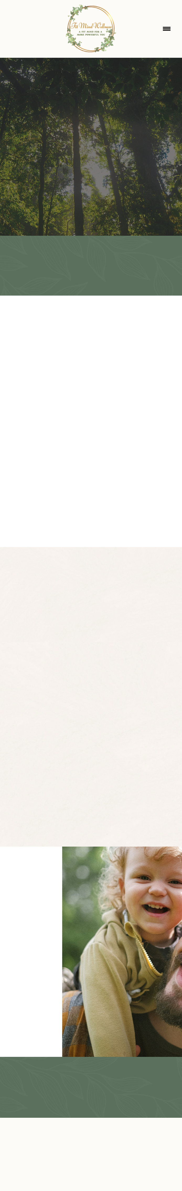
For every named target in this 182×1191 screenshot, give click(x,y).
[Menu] (166, 28)
